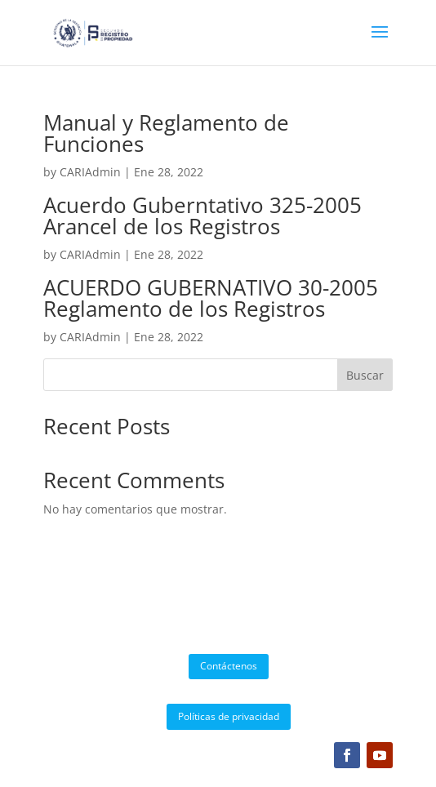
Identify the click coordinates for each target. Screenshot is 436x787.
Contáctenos (228, 666)
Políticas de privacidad (228, 716)
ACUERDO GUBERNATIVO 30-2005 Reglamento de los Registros (210, 298)
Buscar (365, 375)
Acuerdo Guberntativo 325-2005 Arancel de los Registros (202, 215)
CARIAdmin (90, 172)
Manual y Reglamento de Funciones (166, 133)
